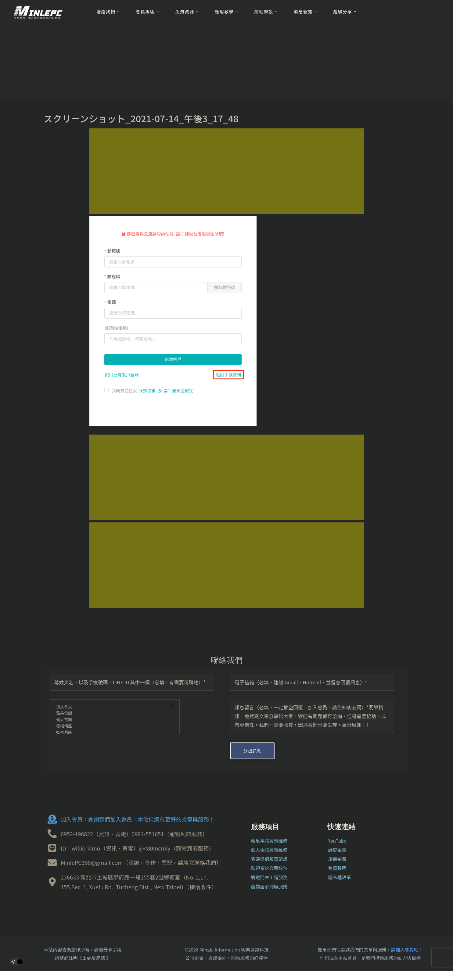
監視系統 (111, 732)
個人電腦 (111, 720)
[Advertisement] (226, 171)
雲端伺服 (111, 726)
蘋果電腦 (111, 713)
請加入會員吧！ (407, 949)
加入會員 (111, 707)
